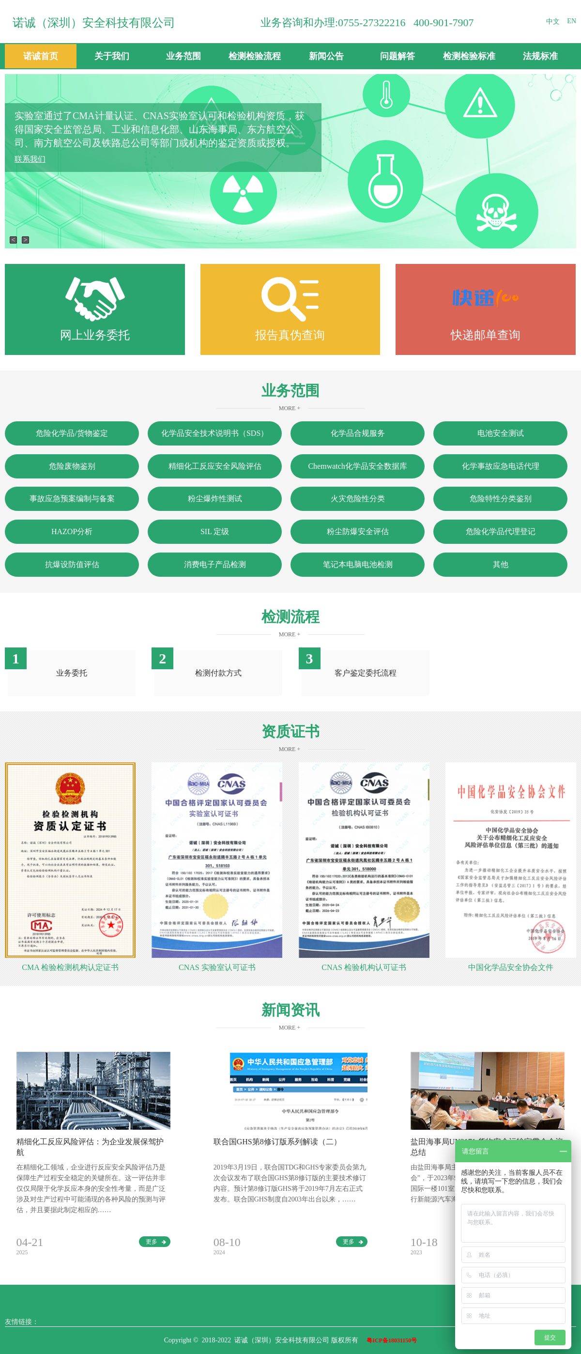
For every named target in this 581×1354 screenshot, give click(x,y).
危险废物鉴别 (72, 466)
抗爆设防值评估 (72, 564)
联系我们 (30, 159)
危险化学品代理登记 (500, 531)
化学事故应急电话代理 (500, 466)
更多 (156, 1241)
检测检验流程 (255, 56)
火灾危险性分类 (358, 498)
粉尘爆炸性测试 (215, 498)
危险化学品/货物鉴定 (71, 433)
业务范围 (183, 56)
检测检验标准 (469, 56)
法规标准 (540, 56)
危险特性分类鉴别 (501, 498)
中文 (553, 21)
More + (289, 408)
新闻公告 (326, 56)
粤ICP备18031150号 (392, 1340)
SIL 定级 (214, 531)
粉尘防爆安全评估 (358, 531)
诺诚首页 (40, 56)
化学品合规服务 (358, 433)
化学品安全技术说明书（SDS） (214, 433)
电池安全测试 (500, 433)
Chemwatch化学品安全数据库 (357, 466)
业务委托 (71, 673)
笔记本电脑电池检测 (358, 564)
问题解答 (397, 56)
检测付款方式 (218, 673)
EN (571, 21)
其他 (500, 564)
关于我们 (111, 56)
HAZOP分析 (71, 531)
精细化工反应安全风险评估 (214, 466)
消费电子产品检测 (215, 564)
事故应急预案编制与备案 (72, 498)
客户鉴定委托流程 (366, 673)
